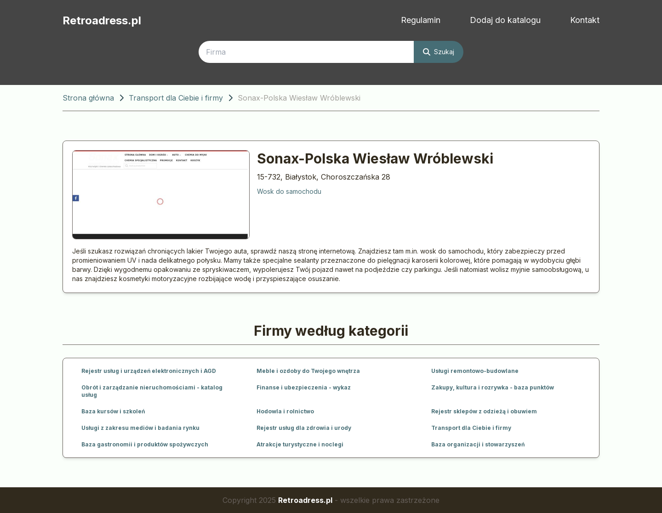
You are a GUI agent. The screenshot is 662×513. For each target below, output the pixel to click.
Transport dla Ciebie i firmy (176, 97)
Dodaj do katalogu (505, 20)
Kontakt (584, 20)
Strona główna (88, 97)
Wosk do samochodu (289, 191)
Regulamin (420, 20)
